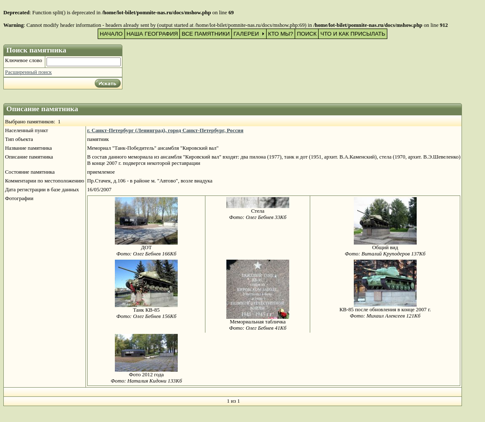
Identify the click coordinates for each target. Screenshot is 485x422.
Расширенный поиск (28, 72)
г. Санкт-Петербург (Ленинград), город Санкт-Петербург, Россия (165, 130)
